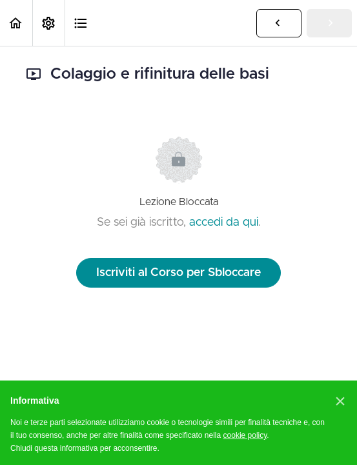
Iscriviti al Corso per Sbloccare (178, 273)
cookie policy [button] (245, 435)
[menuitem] (48, 23)
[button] (16, 23)
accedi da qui (223, 222)
